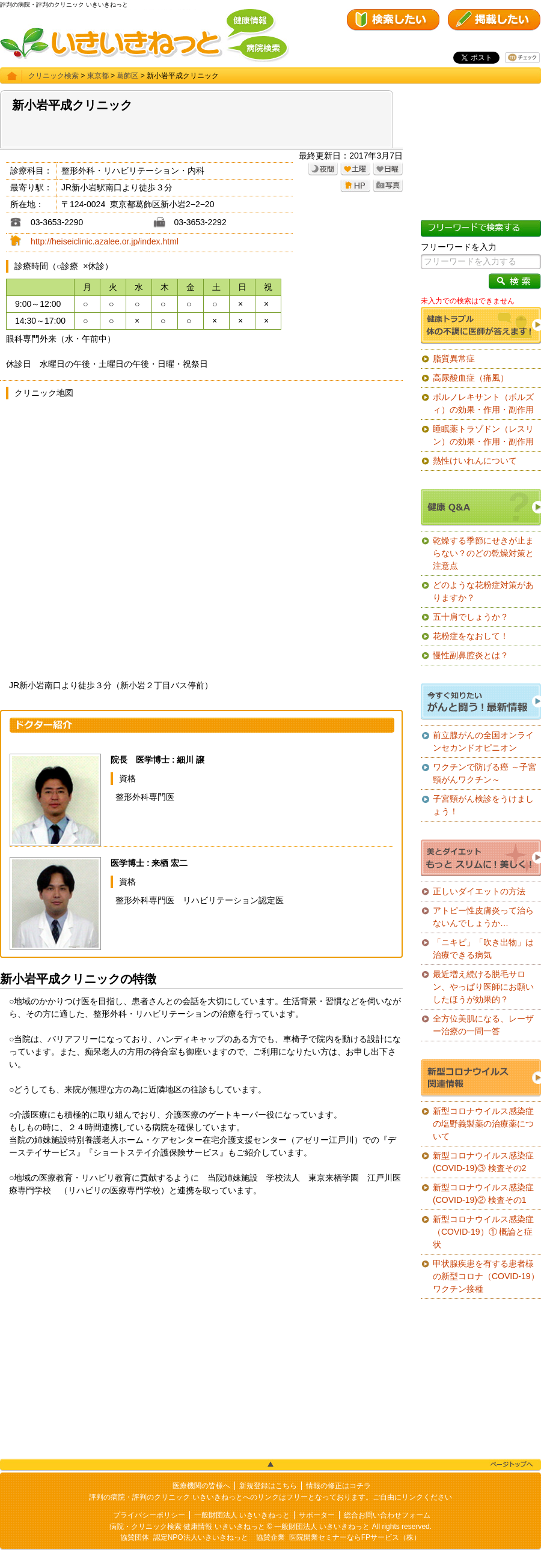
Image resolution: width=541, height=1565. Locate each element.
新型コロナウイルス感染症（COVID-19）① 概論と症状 (483, 1231)
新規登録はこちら (268, 1486)
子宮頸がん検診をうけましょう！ (483, 805)
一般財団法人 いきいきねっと (242, 1515)
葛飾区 (127, 75)
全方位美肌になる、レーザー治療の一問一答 (483, 1025)
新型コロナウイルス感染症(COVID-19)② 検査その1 (483, 1193)
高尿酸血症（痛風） (471, 378)
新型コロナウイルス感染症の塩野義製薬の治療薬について (483, 1123)
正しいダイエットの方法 (479, 891)
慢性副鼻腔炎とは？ (471, 655)
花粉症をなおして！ (471, 636)
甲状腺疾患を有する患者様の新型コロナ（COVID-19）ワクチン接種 (486, 1276)
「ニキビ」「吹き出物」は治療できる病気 (483, 948)
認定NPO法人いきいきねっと (200, 1537)
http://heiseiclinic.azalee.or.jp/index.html (105, 241)
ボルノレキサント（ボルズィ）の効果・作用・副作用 (483, 403)
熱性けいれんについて (475, 460)
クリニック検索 (53, 75)
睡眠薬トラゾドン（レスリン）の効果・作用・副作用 (483, 435)
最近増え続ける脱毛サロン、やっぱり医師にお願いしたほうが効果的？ (483, 986)
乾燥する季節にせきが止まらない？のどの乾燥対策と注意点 (483, 553)
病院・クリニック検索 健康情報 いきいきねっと (187, 1526)
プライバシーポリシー (149, 1515)
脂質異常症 (454, 358)
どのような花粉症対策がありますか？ (483, 591)
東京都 (98, 75)
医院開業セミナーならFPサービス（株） (355, 1537)
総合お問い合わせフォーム (387, 1515)
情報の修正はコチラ (338, 1486)
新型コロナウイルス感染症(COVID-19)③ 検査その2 (483, 1162)
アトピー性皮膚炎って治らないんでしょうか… (483, 917)
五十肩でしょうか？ (471, 617)
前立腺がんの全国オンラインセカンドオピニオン (483, 741)
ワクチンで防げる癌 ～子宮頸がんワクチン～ (484, 773)
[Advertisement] (201, 1311)
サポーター (317, 1515)
